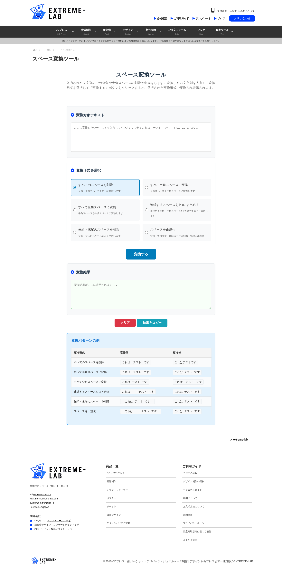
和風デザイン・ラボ (61, 527)
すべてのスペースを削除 (107, 188)
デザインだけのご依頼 (118, 521)
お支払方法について (193, 504)
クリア (123, 320)
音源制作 (111, 479)
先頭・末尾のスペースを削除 (107, 231)
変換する (141, 252)
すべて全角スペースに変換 (107, 209)
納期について (190, 496)
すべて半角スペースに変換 (179, 188)
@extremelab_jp (45, 501)
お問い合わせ (242, 18)
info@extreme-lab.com (46, 496)
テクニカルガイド (192, 488)
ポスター (111, 496)
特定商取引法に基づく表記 (197, 529)
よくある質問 (190, 537)
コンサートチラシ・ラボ (66, 522)
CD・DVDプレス (116, 471)
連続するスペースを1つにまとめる (179, 209)
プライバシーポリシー (195, 521)
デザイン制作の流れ (193, 479)
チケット (111, 504)
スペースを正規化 (179, 231)
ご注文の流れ (190, 471)
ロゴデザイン (114, 513)
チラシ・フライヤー (117, 488)
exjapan (45, 505)
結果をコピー (154, 320)
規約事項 (188, 513)
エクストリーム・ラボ (59, 518)
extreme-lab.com (42, 492)
